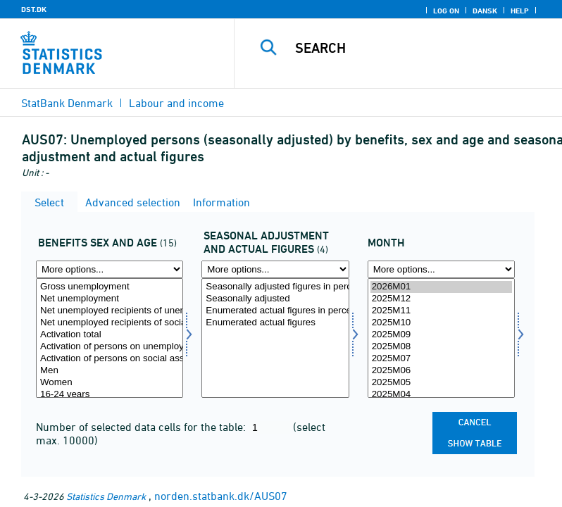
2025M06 (441, 371)
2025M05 (441, 383)
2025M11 (441, 311)
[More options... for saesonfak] (275, 269)
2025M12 (441, 299)
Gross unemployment (109, 287)
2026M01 (441, 287)
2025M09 (441, 335)
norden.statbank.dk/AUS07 (220, 495)
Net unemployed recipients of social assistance (109, 323)
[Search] (419, 48)
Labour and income (176, 102)
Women (109, 383)
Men (109, 371)
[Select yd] (109, 338)
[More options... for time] (441, 269)
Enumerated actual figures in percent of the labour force (275, 311)
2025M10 (441, 323)
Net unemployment (109, 299)
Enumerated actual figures (275, 323)
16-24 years (109, 395)
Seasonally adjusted (275, 299)
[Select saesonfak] (275, 338)
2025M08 (441, 347)
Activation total (109, 335)
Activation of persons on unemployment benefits (109, 347)
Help (520, 10)
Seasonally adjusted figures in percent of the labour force (275, 287)
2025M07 (441, 359)
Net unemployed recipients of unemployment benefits (109, 311)
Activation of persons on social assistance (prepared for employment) (109, 359)
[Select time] (441, 338)
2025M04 (441, 395)
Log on (446, 10)
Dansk (485, 10)
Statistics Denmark (106, 496)
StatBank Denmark (67, 102)
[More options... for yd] (109, 269)
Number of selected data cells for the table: (142, 426)
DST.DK (33, 9)
